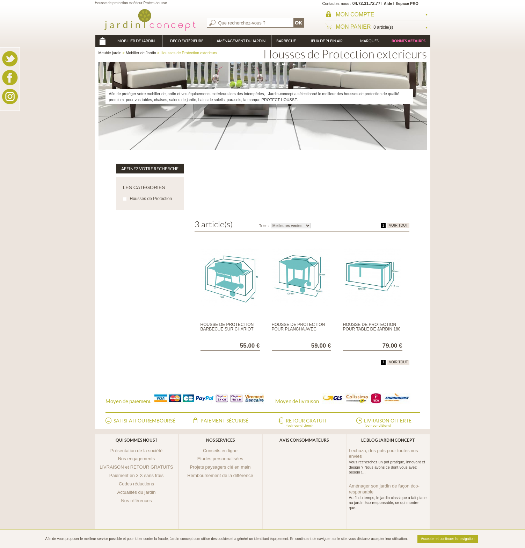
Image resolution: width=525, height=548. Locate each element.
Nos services (220, 440)
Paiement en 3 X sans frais (136, 475)
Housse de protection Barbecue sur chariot (227, 327)
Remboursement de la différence (220, 475)
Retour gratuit (306, 423)
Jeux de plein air (326, 41)
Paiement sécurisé (224, 421)
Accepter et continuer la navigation (447, 539)
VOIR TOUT (398, 225)
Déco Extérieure (186, 41)
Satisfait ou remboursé (144, 421)
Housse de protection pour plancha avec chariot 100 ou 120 (298, 329)
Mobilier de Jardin (136, 41)
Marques (369, 41)
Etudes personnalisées (220, 458)
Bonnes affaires (408, 41)
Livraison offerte (387, 423)
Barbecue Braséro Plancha (286, 43)
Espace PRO (407, 3)
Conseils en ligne (220, 450)
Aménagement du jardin (241, 41)
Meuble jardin (102, 41)
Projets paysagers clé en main (220, 467)
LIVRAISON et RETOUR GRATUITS (136, 467)
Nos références (136, 500)
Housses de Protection (151, 198)
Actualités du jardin (136, 492)
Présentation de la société (136, 450)
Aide (388, 3)
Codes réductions (136, 483)
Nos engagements (136, 458)
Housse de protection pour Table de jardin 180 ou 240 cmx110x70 (372, 329)
